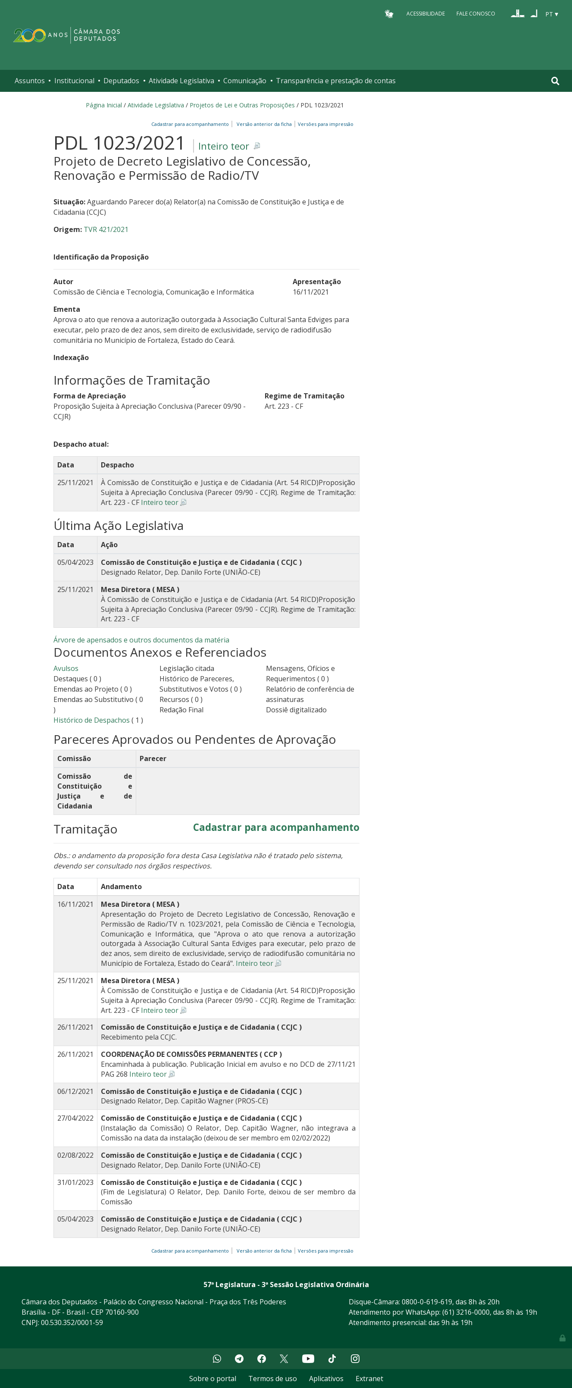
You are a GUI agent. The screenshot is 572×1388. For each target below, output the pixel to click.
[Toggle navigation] (555, 81)
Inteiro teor (223, 146)
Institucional (74, 80)
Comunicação (244, 80)
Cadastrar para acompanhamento (191, 124)
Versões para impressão (324, 124)
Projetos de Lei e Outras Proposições (242, 105)
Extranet (369, 1378)
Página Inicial (104, 105)
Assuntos (30, 80)
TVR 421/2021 (106, 229)
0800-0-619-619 (427, 1302)
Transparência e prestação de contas (336, 80)
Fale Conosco (475, 13)
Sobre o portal (212, 1378)
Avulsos (65, 668)
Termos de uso (272, 1378)
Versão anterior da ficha (264, 124)
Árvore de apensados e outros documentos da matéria (141, 640)
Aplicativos (326, 1378)
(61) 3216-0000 (466, 1312)
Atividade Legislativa (181, 80)
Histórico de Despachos (91, 720)
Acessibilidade (425, 13)
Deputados (121, 80)
